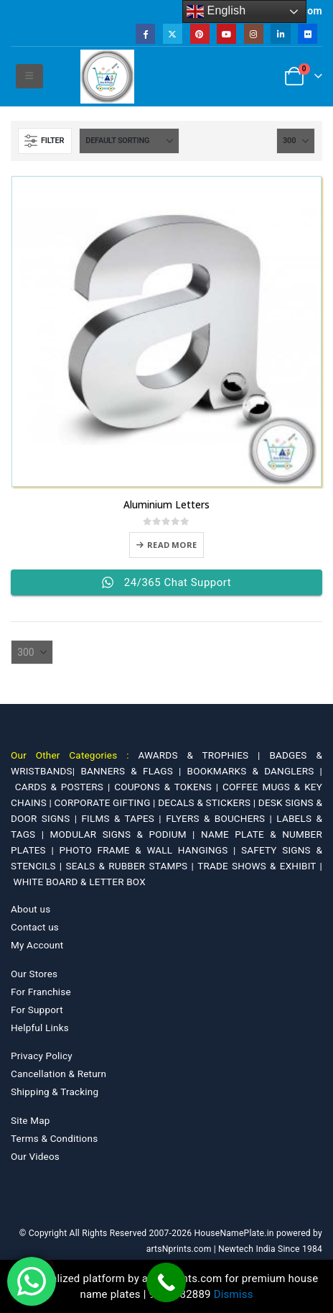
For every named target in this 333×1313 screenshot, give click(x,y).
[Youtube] (226, 33)
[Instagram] (253, 33)
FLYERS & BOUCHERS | (221, 818)
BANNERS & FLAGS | (133, 771)
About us (30, 909)
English (216, 11)
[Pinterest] (200, 33)
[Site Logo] (107, 77)
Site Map (30, 1120)
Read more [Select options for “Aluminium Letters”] (172, 544)
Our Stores (34, 973)
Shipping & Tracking (54, 1091)
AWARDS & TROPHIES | (199, 755)
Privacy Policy (41, 1055)
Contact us (35, 927)
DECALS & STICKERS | (208, 802)
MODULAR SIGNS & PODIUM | (125, 834)
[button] (29, 76)
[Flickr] (307, 33)
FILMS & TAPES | (123, 818)
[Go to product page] (166, 331)
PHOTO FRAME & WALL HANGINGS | (151, 850)
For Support (37, 1009)
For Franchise (41, 991)
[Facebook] (145, 33)
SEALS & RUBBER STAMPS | (132, 865)
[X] (172, 33)
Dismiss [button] (233, 1294)
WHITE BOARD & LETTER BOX (80, 881)
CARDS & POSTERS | (64, 786)
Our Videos (35, 1156)
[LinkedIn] (280, 33)
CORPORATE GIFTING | (107, 802)
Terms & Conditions (54, 1138)
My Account (37, 945)
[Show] (295, 141)
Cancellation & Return (58, 1073)
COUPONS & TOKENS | (168, 786)
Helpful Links (40, 1027)
